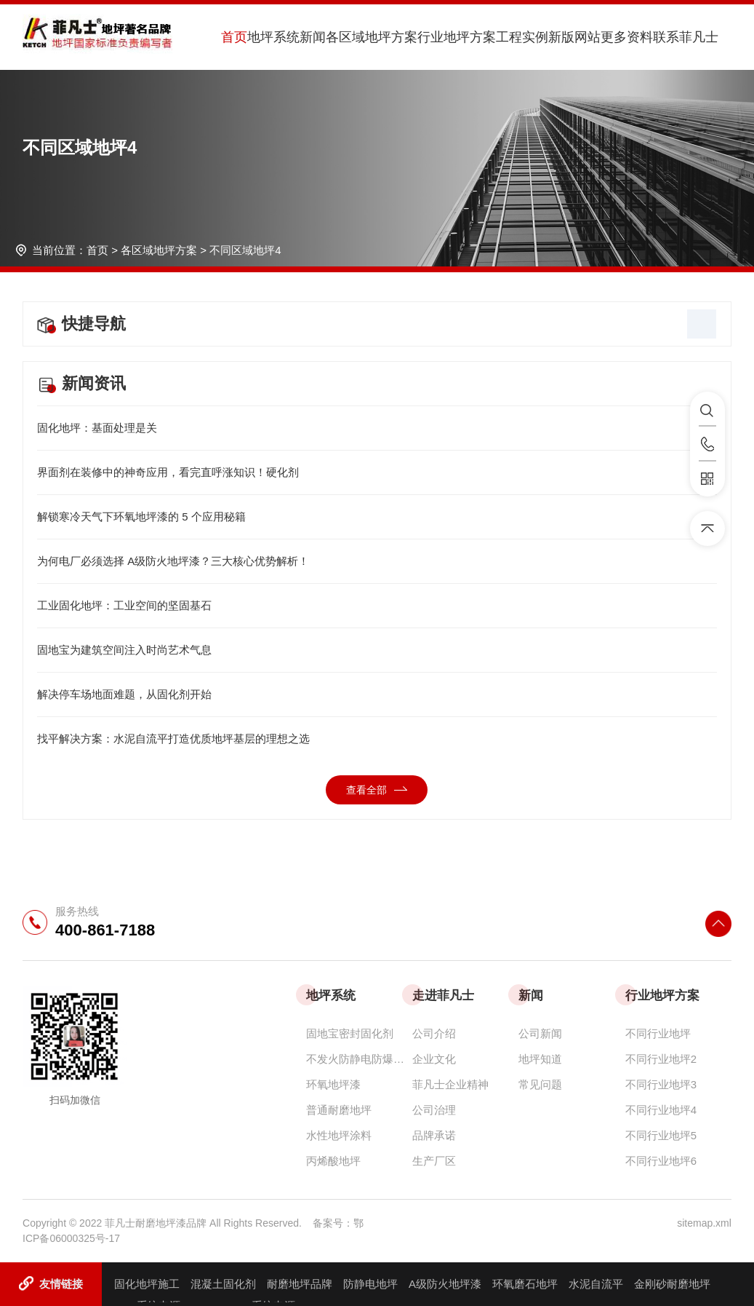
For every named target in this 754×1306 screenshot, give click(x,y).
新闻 (313, 37)
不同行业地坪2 (661, 1059)
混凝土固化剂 (223, 1284)
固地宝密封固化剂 (349, 1033)
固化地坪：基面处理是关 (377, 428)
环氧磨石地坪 (525, 1284)
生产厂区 (434, 1161)
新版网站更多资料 (600, 37)
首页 (234, 37)
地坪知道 (540, 1059)
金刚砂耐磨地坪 (672, 1284)
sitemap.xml (704, 1223)
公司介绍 (434, 1033)
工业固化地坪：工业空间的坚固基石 (377, 605)
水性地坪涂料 (339, 1135)
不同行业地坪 (658, 1033)
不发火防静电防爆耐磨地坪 (359, 1059)
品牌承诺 (434, 1135)
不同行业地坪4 (661, 1110)
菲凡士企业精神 (450, 1084)
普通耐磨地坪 (339, 1110)
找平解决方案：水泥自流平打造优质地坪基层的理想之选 (377, 738)
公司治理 (434, 1110)
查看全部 (376, 790)
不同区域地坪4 (245, 250)
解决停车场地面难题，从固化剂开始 (377, 694)
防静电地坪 (370, 1284)
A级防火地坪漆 (445, 1284)
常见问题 (540, 1084)
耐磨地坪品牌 (299, 1284)
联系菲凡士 (685, 37)
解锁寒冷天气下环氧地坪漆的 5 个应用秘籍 (377, 516)
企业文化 (434, 1059)
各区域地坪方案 (371, 37)
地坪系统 (273, 37)
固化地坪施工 (147, 1284)
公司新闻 (540, 1033)
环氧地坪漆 (333, 1084)
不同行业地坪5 (661, 1135)
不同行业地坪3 (661, 1084)
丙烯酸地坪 (333, 1161)
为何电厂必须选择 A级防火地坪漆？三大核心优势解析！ (377, 561)
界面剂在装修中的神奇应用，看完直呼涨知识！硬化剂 (377, 472)
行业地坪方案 (456, 37)
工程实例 (522, 37)
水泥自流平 (596, 1284)
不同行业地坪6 (661, 1161)
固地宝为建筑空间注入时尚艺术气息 (377, 650)
